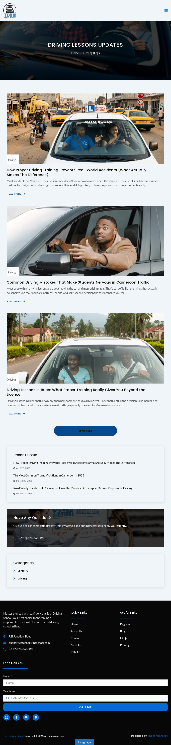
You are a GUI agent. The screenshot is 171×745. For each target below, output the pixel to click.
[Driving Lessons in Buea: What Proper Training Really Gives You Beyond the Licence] (85, 348)
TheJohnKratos (157, 735)
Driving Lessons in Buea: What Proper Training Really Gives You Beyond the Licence (76, 392)
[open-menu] (166, 11)
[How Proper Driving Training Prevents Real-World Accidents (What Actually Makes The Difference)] (85, 128)
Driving (11, 160)
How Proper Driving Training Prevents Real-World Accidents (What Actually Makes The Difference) (76, 172)
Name (7, 675)
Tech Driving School (13, 735)
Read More (16, 194)
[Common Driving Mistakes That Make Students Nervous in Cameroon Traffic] (85, 241)
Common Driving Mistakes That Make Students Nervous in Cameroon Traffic (78, 282)
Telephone (9, 691)
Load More (85, 430)
